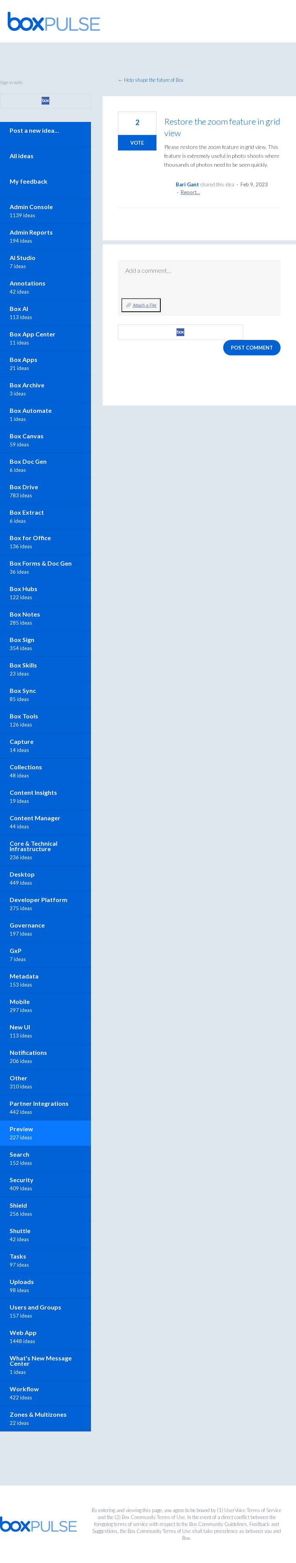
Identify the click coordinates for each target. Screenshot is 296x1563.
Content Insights (33, 792)
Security (22, 1179)
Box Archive (27, 385)
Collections (26, 767)
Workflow (24, 1388)
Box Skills (23, 665)
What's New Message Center (41, 1360)
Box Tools (24, 716)
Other (18, 1077)
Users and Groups (35, 1307)
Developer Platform (38, 899)
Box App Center (33, 334)
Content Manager (35, 817)
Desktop (22, 874)
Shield (18, 1205)
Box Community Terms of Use (153, 1517)
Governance (27, 925)
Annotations (27, 283)
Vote (137, 143)
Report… (190, 192)
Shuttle (20, 1230)
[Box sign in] (180, 332)
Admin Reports (31, 232)
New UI (20, 1027)
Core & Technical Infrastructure (33, 846)
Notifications (28, 1052)
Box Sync (23, 690)
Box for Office (30, 537)
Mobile (20, 1001)
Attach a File (144, 305)
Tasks (18, 1256)
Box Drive (24, 486)
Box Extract (27, 512)
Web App (23, 1332)
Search (19, 1154)
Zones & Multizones (38, 1414)
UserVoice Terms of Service (252, 1510)
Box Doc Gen (28, 461)
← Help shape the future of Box (150, 80)
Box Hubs (23, 588)
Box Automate (31, 410)
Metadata (24, 976)
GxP (16, 950)
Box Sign (22, 639)
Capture (22, 741)
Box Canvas (27, 435)
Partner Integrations (39, 1103)
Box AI (19, 308)
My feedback (28, 181)
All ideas (22, 155)
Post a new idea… (34, 130)
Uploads (22, 1281)
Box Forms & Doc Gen (41, 563)
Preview (21, 1128)
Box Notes (25, 614)
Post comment (252, 348)
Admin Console (31, 206)
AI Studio (22, 257)
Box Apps (23, 359)
